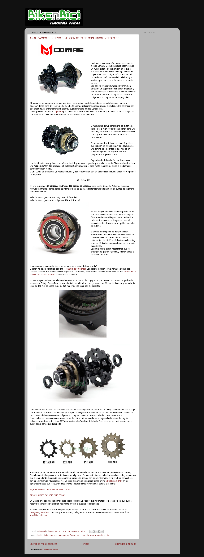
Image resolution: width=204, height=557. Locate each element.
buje (46, 535)
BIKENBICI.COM (113, 481)
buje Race (58, 111)
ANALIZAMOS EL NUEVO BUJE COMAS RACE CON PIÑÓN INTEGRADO (75, 38)
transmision (100, 535)
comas (66, 535)
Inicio (86, 543)
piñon (92, 535)
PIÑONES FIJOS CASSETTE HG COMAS (47, 495)
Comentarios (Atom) (49, 550)
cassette (59, 535)
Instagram (34, 512)
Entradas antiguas (125, 543)
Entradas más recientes (43, 543)
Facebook (45, 512)
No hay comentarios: (77, 531)
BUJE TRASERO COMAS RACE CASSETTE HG (50, 489)
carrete (52, 535)
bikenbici (39, 535)
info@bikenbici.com (38, 515)
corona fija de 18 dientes (75, 269)
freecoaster (75, 535)
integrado (85, 535)
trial (107, 535)
